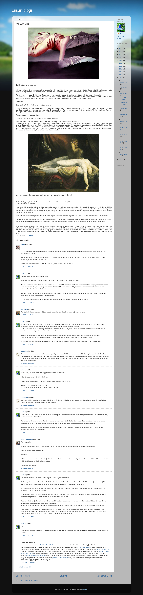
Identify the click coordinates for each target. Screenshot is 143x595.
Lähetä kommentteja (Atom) (29, 580)
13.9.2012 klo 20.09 (27, 267)
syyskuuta (123, 93)
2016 (121, 66)
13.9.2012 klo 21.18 (27, 302)
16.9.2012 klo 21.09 (27, 390)
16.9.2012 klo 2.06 (27, 315)
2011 (121, 159)
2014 (121, 72)
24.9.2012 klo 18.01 (27, 516)
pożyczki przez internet (60, 558)
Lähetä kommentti (24, 567)
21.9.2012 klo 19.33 (27, 405)
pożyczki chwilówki (102, 549)
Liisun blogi (22, 10)
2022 (121, 48)
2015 (121, 69)
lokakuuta (124, 87)
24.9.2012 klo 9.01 (27, 468)
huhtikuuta (123, 134)
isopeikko (24, 351)
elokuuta (124, 108)
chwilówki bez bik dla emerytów (50, 545)
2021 (121, 51)
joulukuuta (123, 82)
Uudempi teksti (23, 576)
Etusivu (63, 576)
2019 (121, 57)
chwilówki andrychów (84, 547)
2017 (121, 63)
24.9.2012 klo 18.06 (27, 535)
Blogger (85, 589)
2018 (121, 60)
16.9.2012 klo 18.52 (27, 363)
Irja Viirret (24, 309)
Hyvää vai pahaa (124, 103)
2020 (121, 54)
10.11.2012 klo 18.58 (28, 562)
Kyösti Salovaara (27, 439)
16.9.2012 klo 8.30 (27, 344)
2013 (121, 75)
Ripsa (23, 244)
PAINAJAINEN (124, 98)
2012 (121, 78)
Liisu (22, 273)
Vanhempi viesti (104, 576)
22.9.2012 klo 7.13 (27, 432)
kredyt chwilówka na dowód (35, 555)
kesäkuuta (123, 121)
